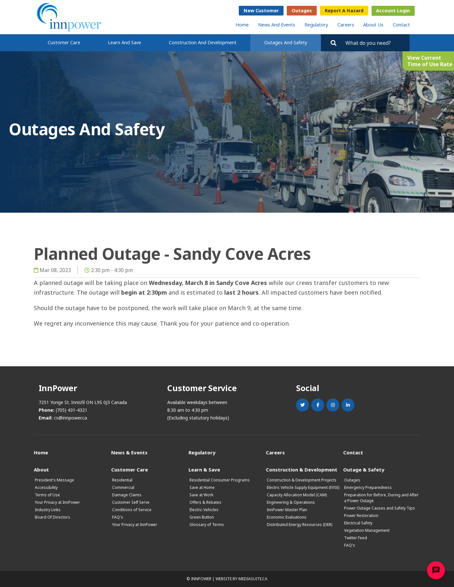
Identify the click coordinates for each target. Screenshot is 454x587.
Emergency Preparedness (368, 487)
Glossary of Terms (206, 524)
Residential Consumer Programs (219, 480)
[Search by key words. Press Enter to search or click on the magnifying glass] (374, 42)
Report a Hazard (344, 10)
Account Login (393, 10)
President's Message (54, 480)
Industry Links (48, 509)
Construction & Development (301, 469)
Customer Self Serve (131, 502)
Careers (345, 25)
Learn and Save (124, 42)
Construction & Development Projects (301, 480)
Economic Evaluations (286, 517)
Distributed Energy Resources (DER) (299, 524)
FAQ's (117, 517)
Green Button (201, 517)
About (41, 469)
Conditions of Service (131, 509)
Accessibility (46, 487)
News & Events (129, 452)
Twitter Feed (355, 538)
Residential (122, 480)
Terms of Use (47, 495)
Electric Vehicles (203, 509)
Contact (401, 25)
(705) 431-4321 (71, 410)
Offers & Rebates (205, 502)
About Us (373, 25)
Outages (302, 10)
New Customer (261, 10)
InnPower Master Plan (287, 509)
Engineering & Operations (291, 502)
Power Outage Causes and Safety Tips (379, 508)
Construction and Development (203, 42)
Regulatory (316, 25)
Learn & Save (204, 469)
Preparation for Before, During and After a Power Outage (381, 497)
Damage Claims (126, 495)
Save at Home (202, 487)
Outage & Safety (363, 469)
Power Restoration (361, 515)
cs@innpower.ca (70, 418)
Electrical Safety (358, 523)
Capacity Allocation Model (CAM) (297, 495)
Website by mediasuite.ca (241, 579)
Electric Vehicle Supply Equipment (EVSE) (303, 487)
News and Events (276, 25)
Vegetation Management (367, 530)
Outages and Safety (285, 42)
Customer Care (64, 42)
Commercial (123, 487)
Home (242, 25)
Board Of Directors (52, 517)
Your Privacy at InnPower (57, 502)
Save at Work (201, 495)
